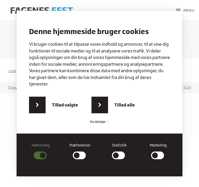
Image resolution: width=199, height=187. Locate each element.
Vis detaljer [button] (99, 122)
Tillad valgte (65, 104)
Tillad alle (124, 104)
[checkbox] (40, 151)
